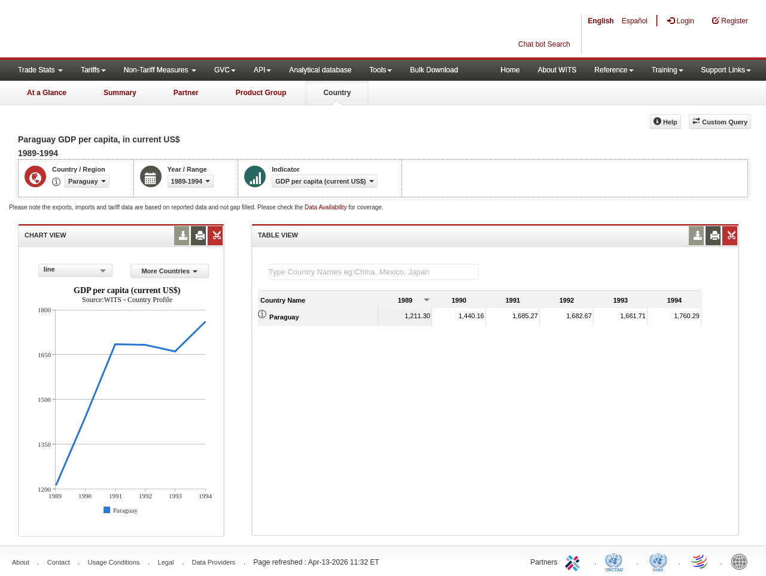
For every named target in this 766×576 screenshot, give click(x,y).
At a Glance (46, 93)
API (262, 70)
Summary (120, 93)
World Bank (742, 561)
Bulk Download (434, 70)
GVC (225, 70)
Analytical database (320, 70)
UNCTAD (616, 561)
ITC (574, 561)
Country (337, 93)
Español (635, 21)
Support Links (726, 70)
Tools (380, 70)
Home (510, 70)
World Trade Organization (700, 561)
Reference (613, 70)
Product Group (261, 93)
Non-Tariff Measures (160, 70)
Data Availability (326, 207)
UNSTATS (658, 561)
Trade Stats (40, 70)
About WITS (557, 70)
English (600, 21)
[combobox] (75, 270)
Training (667, 70)
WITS (119, 30)
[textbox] (373, 272)
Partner (186, 93)
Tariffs (93, 70)
